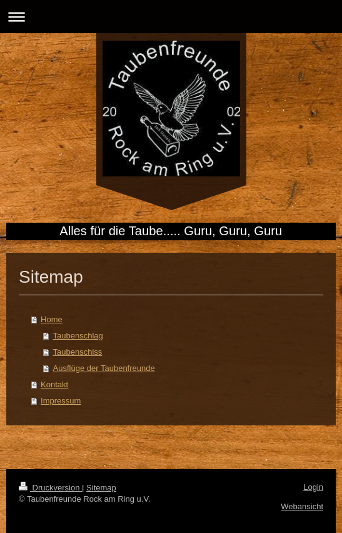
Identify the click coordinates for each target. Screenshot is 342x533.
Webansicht (302, 506)
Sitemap (101, 487)
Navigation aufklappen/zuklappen (171, 16)
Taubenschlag (78, 335)
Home (52, 319)
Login (313, 487)
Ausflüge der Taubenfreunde (104, 368)
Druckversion (50, 487)
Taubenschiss (78, 352)
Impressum (61, 400)
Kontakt (54, 384)
